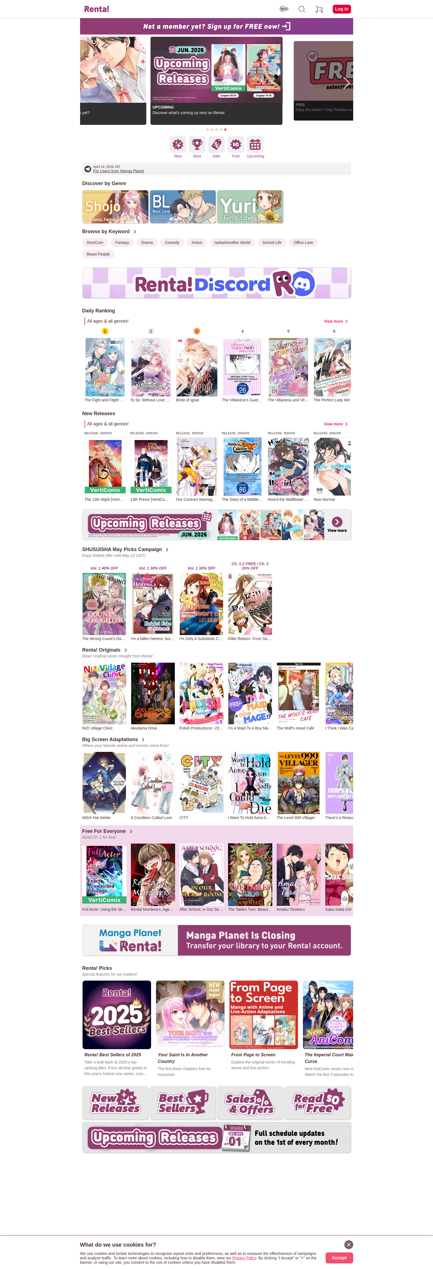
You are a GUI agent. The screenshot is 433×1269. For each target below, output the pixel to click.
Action (197, 242)
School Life (271, 242)
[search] (301, 9)
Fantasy (122, 242)
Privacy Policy (244, 1258)
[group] (105, 365)
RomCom (95, 242)
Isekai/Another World (232, 242)
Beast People (98, 254)
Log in (341, 9)
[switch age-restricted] (284, 9)
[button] (208, 129)
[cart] (319, 9)
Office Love (303, 242)
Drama (147, 242)
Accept (339, 1257)
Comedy (172, 242)
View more (333, 321)
